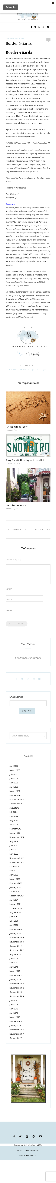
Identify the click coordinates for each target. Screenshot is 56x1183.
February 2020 (16, 929)
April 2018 (14, 1013)
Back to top (28, 1155)
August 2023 (15, 841)
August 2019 (15, 954)
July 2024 (13, 812)
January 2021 (15, 904)
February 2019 (16, 975)
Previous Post (16, 529)
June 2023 (14, 849)
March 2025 (15, 791)
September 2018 (17, 996)
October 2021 (16, 891)
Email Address (16, 697)
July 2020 (13, 916)
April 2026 (14, 766)
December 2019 (17, 937)
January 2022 (15, 887)
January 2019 (15, 979)
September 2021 (17, 895)
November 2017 (17, 1033)
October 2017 (16, 1038)
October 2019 (16, 946)
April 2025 (14, 787)
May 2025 (14, 782)
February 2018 (16, 1021)
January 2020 (15, 933)
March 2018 (15, 1017)
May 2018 (14, 1008)
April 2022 (14, 874)
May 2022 (14, 870)
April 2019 (14, 967)
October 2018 (16, 992)
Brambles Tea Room (16, 505)
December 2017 (17, 1029)
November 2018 (17, 987)
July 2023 (13, 845)
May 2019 (14, 962)
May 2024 (14, 820)
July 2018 (13, 1000)
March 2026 (15, 770)
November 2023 (17, 837)
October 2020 (16, 908)
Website (9, 610)
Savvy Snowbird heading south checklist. (25, 460)
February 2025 (16, 795)
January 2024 (15, 833)
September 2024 (17, 803)
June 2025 (14, 778)
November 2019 (17, 941)
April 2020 (14, 925)
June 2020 (14, 920)
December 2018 (17, 983)
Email (9, 599)
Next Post (42, 529)
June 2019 (14, 958)
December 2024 (17, 799)
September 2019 (17, 950)
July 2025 (13, 774)
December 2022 (17, 858)
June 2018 (14, 1004)
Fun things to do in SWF (17, 426)
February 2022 (16, 883)
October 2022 (16, 866)
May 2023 (14, 853)
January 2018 (15, 1025)
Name (9, 588)
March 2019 (15, 971)
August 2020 (15, 912)
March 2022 (15, 879)
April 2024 (14, 824)
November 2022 (17, 862)
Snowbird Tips (17, 39)
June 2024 (14, 816)
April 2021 (14, 900)
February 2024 (16, 828)
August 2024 (15, 807)
